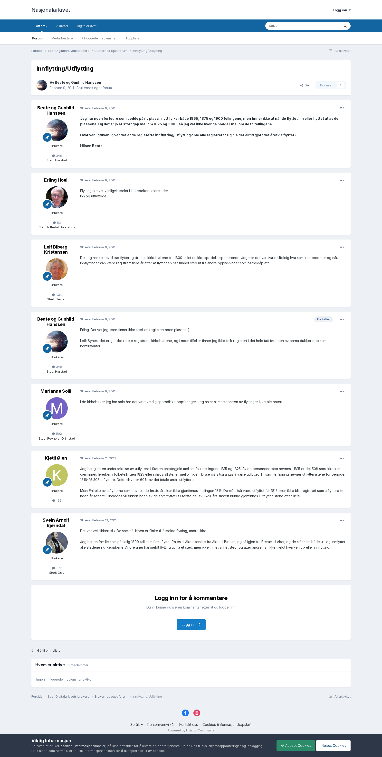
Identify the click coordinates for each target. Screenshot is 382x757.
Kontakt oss (188, 724)
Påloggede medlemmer (99, 38)
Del (305, 85)
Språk (136, 724)
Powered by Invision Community (191, 730)
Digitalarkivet (86, 26)
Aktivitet (62, 26)
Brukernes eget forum (94, 88)
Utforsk (42, 28)
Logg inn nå (191, 624)
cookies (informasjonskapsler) (83, 746)
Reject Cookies (332, 745)
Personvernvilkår (161, 724)
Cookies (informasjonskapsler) (227, 724)
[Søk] (289, 26)
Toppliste (132, 38)
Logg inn (342, 10)
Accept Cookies (293, 745)
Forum (37, 38)
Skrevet (97, 108)
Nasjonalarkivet (50, 10)
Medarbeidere (62, 38)
